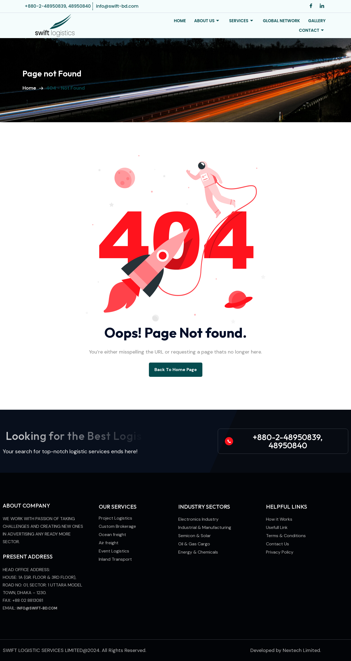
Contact (311, 30)
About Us (206, 21)
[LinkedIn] (322, 6)
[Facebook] (311, 6)
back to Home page (175, 369)
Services (241, 21)
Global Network (281, 21)
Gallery (316, 21)
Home (180, 21)
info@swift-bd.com (37, 608)
